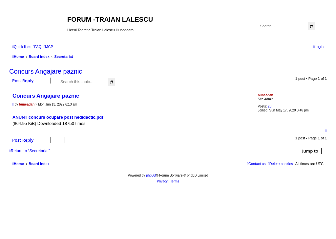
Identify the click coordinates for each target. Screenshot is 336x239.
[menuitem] (37, 47)
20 (269, 106)
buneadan (265, 95)
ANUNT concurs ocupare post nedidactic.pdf (57, 117)
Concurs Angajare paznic (45, 71)
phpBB (151, 175)
